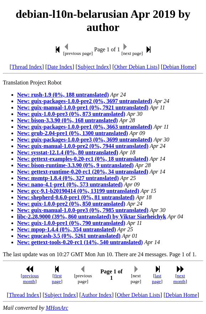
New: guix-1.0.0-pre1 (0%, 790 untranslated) (71, 223)
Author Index (96, 295)
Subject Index (93, 67)
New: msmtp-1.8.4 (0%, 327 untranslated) (68, 178)
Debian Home (178, 67)
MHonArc (57, 308)
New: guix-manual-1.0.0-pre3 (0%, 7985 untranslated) (82, 210)
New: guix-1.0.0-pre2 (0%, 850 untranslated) (71, 204)
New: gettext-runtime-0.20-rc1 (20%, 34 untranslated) (82, 172)
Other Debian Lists (136, 67)
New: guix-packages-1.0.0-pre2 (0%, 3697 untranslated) (84, 101)
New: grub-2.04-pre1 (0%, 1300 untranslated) (72, 133)
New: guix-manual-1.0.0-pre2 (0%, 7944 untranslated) (82, 146)
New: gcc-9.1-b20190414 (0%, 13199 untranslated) (78, 191)
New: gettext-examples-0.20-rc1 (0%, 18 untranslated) (82, 159)
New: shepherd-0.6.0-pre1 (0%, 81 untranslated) (75, 197)
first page (57, 278)
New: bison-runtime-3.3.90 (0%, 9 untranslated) (75, 165)
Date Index (60, 67)
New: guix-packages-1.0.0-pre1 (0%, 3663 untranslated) (84, 127)
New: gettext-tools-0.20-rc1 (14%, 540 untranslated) (80, 242)
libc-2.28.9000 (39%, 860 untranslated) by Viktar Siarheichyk (91, 216)
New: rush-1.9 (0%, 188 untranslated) (63, 95)
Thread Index (26, 67)
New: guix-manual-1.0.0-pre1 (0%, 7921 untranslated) (82, 107)
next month (179, 278)
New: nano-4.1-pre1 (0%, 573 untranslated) (70, 184)
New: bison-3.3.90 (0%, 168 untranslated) (67, 120)
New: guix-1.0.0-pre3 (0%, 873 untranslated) (71, 114)
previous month (30, 278)
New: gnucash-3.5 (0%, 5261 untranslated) (69, 236)
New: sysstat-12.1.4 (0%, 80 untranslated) (67, 152)
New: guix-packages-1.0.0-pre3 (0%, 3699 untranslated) (84, 140)
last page (156, 278)
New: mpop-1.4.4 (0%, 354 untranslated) (66, 229)
